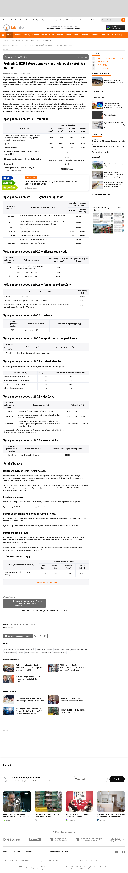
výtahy (6, 40)
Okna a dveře (65, 649)
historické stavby (35, 40)
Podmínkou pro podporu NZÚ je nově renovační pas (72, 711)
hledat (45, 636)
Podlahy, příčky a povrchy (79, 649)
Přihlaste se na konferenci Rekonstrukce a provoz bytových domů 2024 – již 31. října (73, 667)
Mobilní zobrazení (86, 861)
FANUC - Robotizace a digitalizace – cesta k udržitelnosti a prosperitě (108, 146)
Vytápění (20, 652)
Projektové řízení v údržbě (100, 152)
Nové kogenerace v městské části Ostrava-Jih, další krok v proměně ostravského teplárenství (29, 711)
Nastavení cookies (118, 861)
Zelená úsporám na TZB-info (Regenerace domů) (19, 649)
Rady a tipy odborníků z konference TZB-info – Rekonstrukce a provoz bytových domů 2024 (29, 667)
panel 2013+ (47, 40)
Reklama (16, 852)
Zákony (55, 20)
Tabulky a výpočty (38, 20)
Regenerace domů (13, 45)
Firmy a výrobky (8, 20)
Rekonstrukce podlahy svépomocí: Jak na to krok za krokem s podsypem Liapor (113, 175)
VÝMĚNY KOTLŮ (102, 62)
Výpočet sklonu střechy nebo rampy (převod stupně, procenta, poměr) (114, 125)
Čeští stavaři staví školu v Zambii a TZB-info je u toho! (113, 81)
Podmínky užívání (102, 861)
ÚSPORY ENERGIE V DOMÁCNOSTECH (109, 59)
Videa (68, 20)
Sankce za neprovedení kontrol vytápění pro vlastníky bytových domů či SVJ (28, 679)
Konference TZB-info (59, 852)
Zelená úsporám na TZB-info (26, 45)
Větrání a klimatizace (31, 652)
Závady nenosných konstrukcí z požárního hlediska (108, 141)
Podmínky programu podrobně (46, 582)
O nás (5, 852)
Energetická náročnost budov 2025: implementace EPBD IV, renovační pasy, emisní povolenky (113, 185)
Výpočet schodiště (110, 115)
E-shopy (74, 20)
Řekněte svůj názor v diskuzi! (19, 636)
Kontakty (28, 852)
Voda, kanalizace (46, 652)
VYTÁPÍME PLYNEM (103, 68)
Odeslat (117, 779)
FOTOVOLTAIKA (101, 65)
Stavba (5, 45)
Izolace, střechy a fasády (44, 649)
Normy (62, 20)
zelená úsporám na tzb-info (19, 40)
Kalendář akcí (19, 20)
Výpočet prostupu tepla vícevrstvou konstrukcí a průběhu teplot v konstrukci (113, 105)
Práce (48, 20)
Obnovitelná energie (59, 652)
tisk (35, 636)
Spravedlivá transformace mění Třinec (114, 165)
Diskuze (28, 20)
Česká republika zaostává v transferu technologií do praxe (72, 699)
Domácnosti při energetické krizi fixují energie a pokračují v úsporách (30, 699)
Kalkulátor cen (84, 20)
